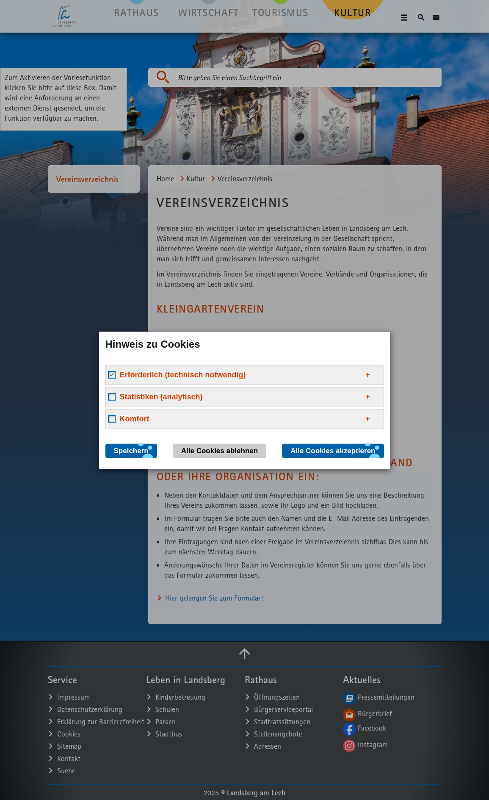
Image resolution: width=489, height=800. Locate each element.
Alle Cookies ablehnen (219, 450)
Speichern (131, 450)
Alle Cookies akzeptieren (332, 450)
